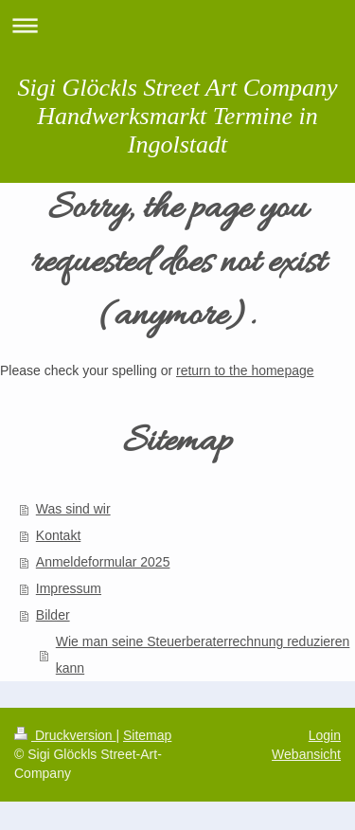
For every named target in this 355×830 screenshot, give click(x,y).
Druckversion (64, 735)
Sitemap (147, 735)
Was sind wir (73, 508)
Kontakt (58, 535)
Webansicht (306, 754)
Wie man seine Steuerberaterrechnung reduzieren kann (203, 655)
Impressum (68, 588)
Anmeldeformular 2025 (103, 561)
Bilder (53, 614)
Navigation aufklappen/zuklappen (177, 25)
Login (325, 735)
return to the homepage (245, 370)
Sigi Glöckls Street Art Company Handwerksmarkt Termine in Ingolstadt (178, 116)
